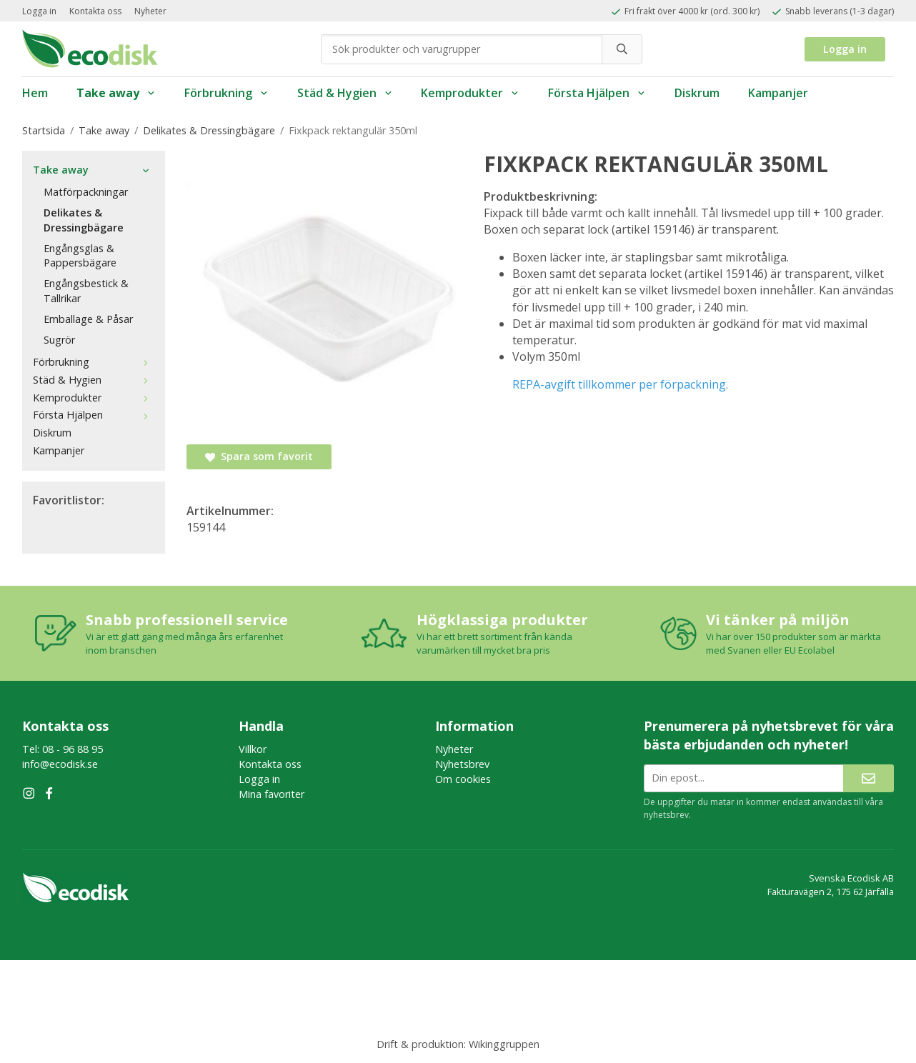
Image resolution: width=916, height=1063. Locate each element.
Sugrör (59, 339)
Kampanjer (778, 93)
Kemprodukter (470, 93)
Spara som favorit (259, 456)
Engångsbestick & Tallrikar (86, 290)
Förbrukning (226, 93)
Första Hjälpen (597, 93)
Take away (116, 93)
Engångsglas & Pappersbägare (80, 255)
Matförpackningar (86, 192)
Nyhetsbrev (462, 764)
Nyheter (150, 11)
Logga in (39, 11)
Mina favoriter (271, 794)
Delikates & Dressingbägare (84, 220)
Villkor (253, 749)
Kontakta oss (95, 11)
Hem (35, 93)
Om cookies (463, 779)
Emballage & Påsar (88, 319)
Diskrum (697, 93)
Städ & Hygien (345, 93)
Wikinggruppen (504, 1044)
